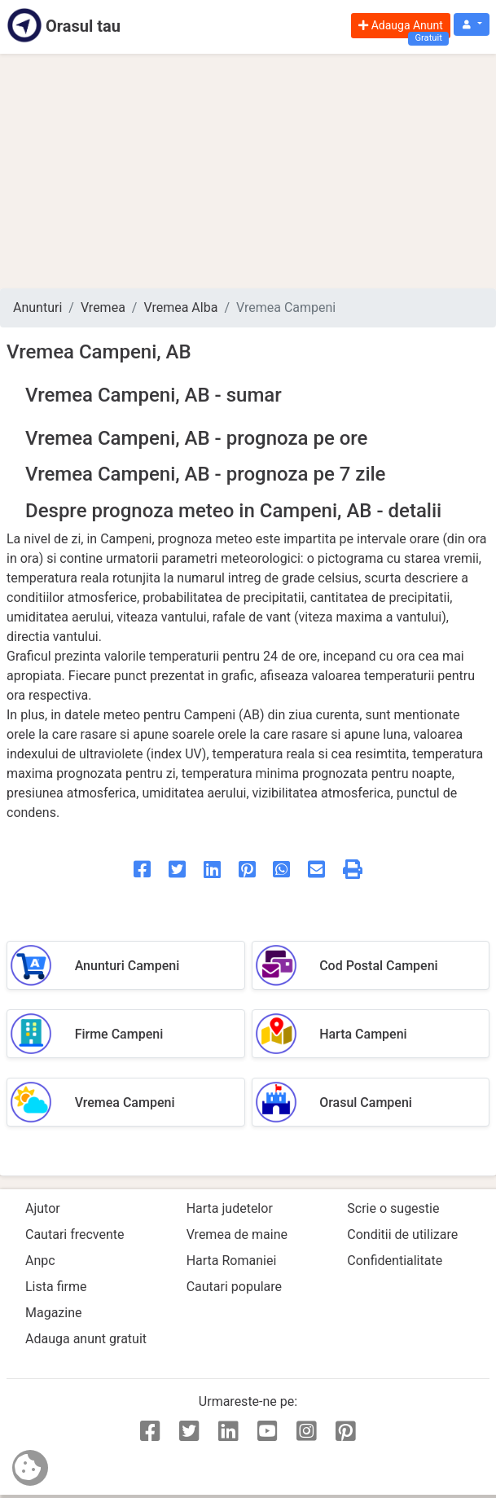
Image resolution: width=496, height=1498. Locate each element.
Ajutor (42, 1208)
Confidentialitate (394, 1260)
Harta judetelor (230, 1208)
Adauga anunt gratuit (86, 1338)
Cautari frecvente (75, 1234)
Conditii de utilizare (402, 1234)
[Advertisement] (248, 171)
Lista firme (55, 1286)
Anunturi (37, 307)
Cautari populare (234, 1286)
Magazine (53, 1312)
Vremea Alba (180, 307)
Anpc (40, 1260)
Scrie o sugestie (393, 1208)
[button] (471, 25)
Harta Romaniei (232, 1260)
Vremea (103, 307)
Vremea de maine (237, 1234)
